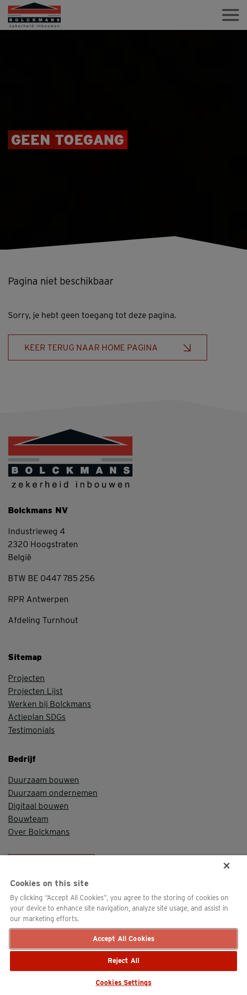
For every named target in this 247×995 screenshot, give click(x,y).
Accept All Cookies (124, 939)
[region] (123, 925)
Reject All (123, 961)
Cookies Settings (123, 983)
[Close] (227, 866)
